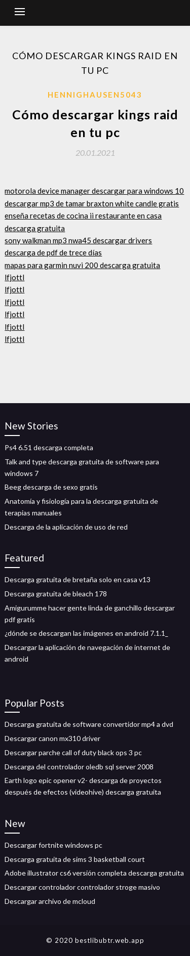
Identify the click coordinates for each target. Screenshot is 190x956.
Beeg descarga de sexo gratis (51, 487)
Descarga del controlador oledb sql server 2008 (79, 766)
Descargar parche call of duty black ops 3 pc (73, 752)
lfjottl (14, 277)
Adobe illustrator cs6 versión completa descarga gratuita (94, 872)
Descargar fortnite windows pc (53, 845)
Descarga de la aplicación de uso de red (66, 527)
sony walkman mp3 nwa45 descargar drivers (78, 240)
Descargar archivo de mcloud (50, 901)
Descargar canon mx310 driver (52, 738)
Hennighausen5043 (95, 94)
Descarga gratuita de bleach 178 (56, 593)
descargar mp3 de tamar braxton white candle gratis (92, 203)
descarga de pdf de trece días (53, 252)
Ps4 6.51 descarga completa (49, 447)
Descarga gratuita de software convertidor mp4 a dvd (89, 724)
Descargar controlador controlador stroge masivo (82, 887)
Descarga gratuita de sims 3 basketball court (75, 859)
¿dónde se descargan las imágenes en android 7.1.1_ (86, 633)
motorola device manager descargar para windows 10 (94, 190)
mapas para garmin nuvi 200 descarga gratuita (82, 265)
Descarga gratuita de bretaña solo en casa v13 (77, 579)
